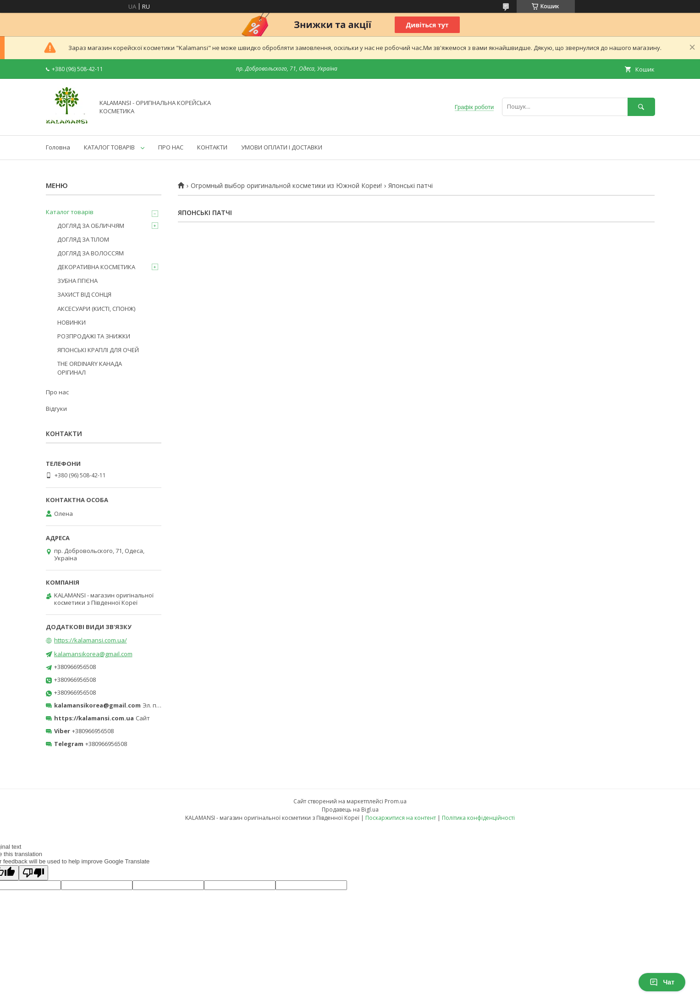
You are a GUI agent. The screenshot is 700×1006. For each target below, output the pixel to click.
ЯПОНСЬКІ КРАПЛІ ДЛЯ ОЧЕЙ (98, 350)
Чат (662, 982)
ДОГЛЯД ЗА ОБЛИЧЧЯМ (90, 225)
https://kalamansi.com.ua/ (90, 640)
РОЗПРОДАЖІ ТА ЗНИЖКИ (93, 336)
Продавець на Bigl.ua (350, 809)
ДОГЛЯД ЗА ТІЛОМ (83, 239)
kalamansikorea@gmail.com (93, 654)
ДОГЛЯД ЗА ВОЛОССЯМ (90, 253)
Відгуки (56, 408)
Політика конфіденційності (478, 818)
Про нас (57, 392)
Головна (58, 147)
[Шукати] (641, 107)
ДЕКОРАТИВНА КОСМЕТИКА (96, 267)
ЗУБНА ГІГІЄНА (77, 280)
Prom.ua (396, 801)
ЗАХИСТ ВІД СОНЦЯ (84, 294)
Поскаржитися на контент (400, 818)
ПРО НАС (170, 147)
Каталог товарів (70, 212)
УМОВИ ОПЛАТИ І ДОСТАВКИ (281, 147)
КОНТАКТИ (212, 147)
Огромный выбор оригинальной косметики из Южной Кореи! (286, 185)
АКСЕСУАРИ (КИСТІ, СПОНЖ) (96, 308)
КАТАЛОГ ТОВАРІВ (109, 147)
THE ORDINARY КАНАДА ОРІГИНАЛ (89, 367)
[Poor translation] (33, 872)
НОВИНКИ (71, 322)
